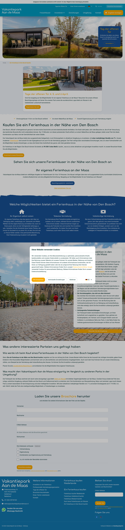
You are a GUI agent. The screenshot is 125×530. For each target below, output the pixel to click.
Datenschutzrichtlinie (80, 267)
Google (90, 267)
